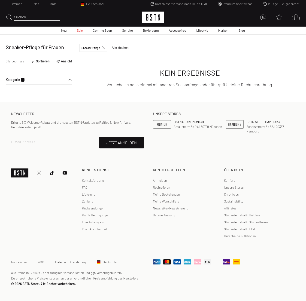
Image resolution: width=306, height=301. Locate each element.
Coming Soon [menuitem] (102, 30)
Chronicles (231, 194)
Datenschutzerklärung (70, 262)
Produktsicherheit (94, 229)
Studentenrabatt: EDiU (240, 229)
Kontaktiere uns (93, 180)
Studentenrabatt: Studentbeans (246, 222)
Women (17, 4)
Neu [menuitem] (64, 30)
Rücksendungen (93, 208)
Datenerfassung (164, 215)
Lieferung (88, 194)
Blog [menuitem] (242, 30)
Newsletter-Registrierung (170, 208)
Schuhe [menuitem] (127, 30)
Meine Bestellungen (166, 194)
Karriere (229, 180)
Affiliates (230, 208)
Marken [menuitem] (223, 30)
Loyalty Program (93, 222)
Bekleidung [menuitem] (151, 30)
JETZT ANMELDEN (121, 142)
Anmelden (160, 180)
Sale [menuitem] (80, 30)
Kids (53, 4)
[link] (160, 180)
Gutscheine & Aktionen (240, 236)
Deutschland (108, 262)
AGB (41, 262)
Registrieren (161, 187)
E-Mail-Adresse (23, 142)
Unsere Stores (234, 187)
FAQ (84, 187)
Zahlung (87, 201)
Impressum (19, 262)
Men (36, 4)
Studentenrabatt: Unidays (242, 215)
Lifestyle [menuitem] (202, 30)
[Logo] (153, 17)
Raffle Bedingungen (95, 215)
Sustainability (233, 201)
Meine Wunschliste (166, 201)
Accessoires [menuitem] (177, 30)
